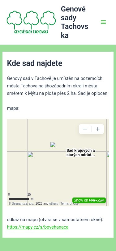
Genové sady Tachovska (74, 22)
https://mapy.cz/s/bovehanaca (37, 227)
